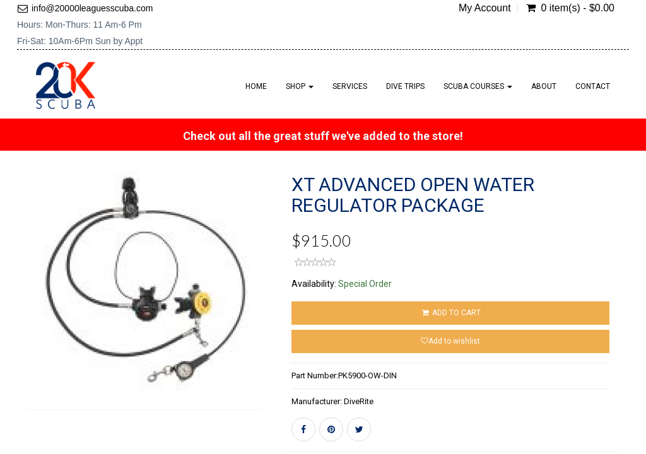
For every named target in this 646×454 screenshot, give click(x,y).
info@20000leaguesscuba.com (92, 8)
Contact (592, 86)
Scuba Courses (477, 86)
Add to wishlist (450, 341)
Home (256, 86)
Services (349, 86)
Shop (300, 86)
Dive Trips (405, 86)
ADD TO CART (450, 312)
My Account (485, 8)
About (543, 86)
